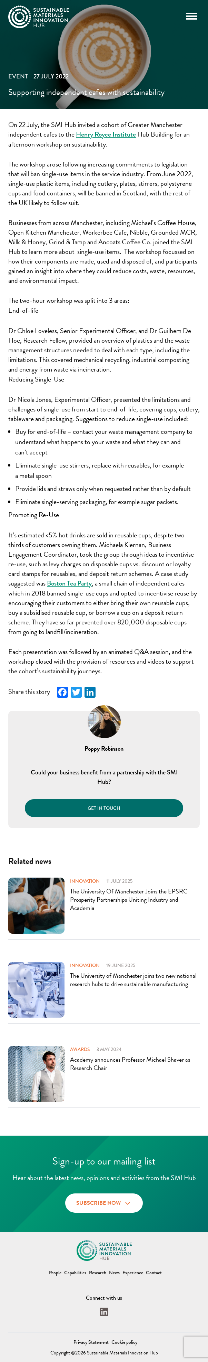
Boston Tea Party (69, 583)
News (114, 1272)
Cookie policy (124, 1342)
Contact (154, 1272)
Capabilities (75, 1272)
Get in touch (104, 808)
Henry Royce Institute (106, 134)
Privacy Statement (91, 1342)
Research (97, 1272)
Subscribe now (104, 1202)
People (55, 1272)
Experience (132, 1272)
